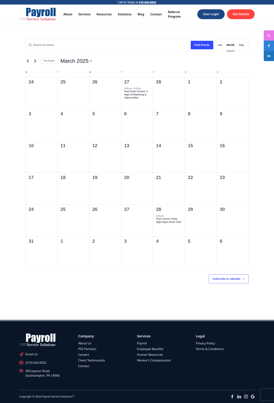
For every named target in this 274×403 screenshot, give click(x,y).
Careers (83, 355)
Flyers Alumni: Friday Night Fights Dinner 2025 (168, 220)
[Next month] (35, 61)
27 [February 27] (126, 81)
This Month (48, 61)
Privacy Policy (205, 343)
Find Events (201, 44)
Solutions (124, 14)
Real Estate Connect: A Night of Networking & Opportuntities (136, 94)
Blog (141, 14)
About (67, 14)
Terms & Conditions (210, 349)
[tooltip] (269, 46)
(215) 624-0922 (35, 363)
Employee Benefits (150, 349)
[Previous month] (27, 61)
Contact (156, 14)
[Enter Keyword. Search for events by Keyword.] (108, 45)
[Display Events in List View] (220, 45)
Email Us (31, 354)
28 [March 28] (158, 209)
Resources (104, 14)
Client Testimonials (91, 360)
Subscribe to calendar (226, 278)
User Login (211, 14)
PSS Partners (87, 349)
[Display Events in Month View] (231, 45)
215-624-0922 (147, 2)
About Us (84, 343)
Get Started (241, 14)
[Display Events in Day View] (241, 45)
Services (84, 14)
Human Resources (150, 355)
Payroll (142, 343)
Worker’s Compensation (154, 360)
